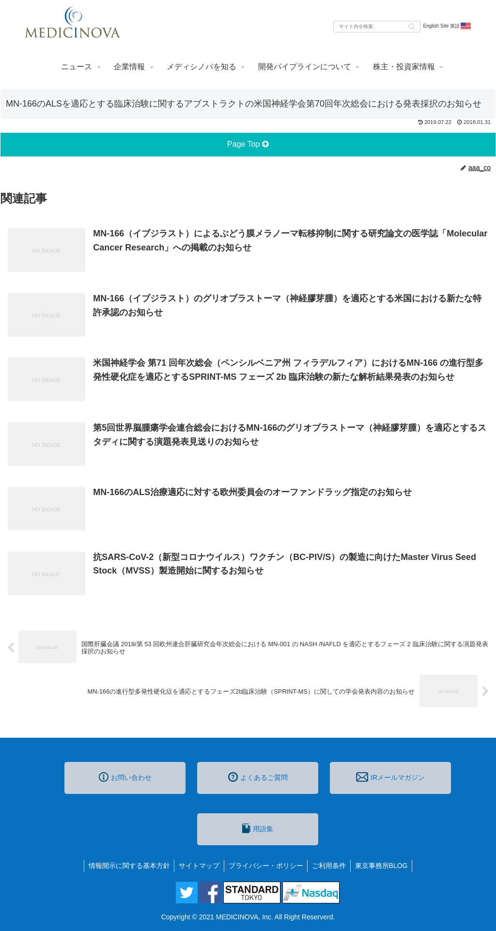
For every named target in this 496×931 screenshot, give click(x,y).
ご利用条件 (330, 865)
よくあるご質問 (258, 777)
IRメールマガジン (390, 777)
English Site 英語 (447, 26)
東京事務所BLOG (383, 865)
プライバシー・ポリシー (266, 865)
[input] (376, 26)
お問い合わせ (125, 777)
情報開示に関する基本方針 (127, 865)
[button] (411, 25)
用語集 (257, 828)
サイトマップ (198, 865)
